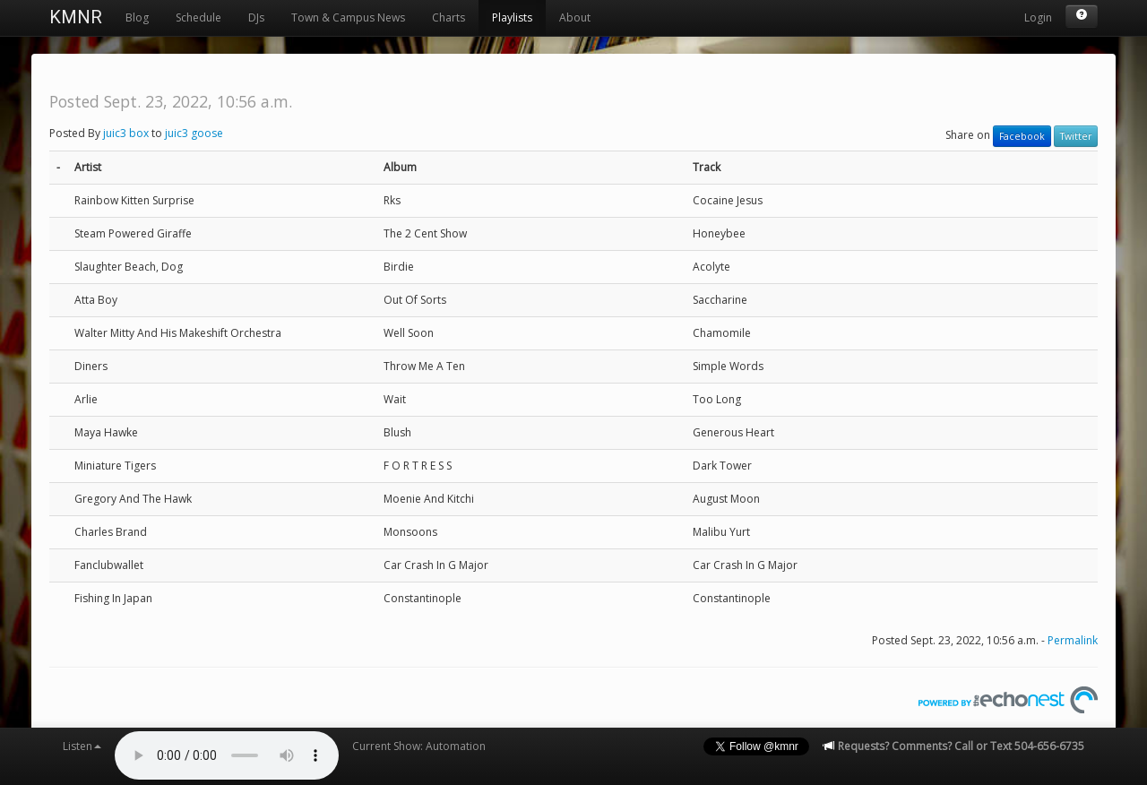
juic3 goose (194, 133)
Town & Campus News (348, 17)
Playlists (512, 17)
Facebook (1022, 136)
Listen (82, 746)
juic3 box (126, 133)
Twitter (1075, 136)
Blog (137, 17)
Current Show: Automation (419, 746)
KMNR (75, 17)
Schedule (198, 17)
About (575, 17)
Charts (448, 17)
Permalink (1073, 640)
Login (1038, 17)
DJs (256, 17)
